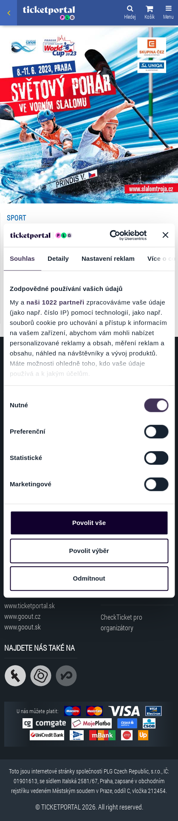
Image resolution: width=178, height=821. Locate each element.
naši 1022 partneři (55, 302)
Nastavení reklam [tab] (108, 258)
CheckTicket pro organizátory (121, 622)
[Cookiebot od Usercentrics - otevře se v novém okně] (111, 235)
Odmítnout (89, 578)
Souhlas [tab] (22, 258)
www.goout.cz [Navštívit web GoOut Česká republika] (22, 616)
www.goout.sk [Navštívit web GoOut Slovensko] (22, 626)
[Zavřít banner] (165, 235)
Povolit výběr (89, 550)
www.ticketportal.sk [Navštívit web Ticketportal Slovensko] (29, 605)
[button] (149, 13)
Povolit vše (89, 522)
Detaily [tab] (58, 258)
